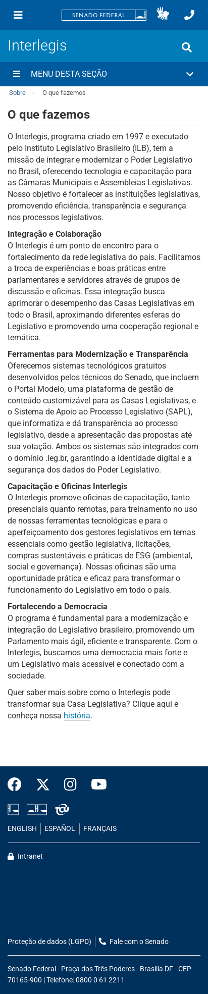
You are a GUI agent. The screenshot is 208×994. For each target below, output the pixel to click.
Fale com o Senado (134, 941)
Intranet (25, 856)
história (77, 715)
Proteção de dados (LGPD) (49, 941)
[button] (163, 15)
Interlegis (37, 45)
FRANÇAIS (100, 828)
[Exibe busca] (186, 47)
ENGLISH (22, 828)
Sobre (17, 92)
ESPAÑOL (59, 828)
